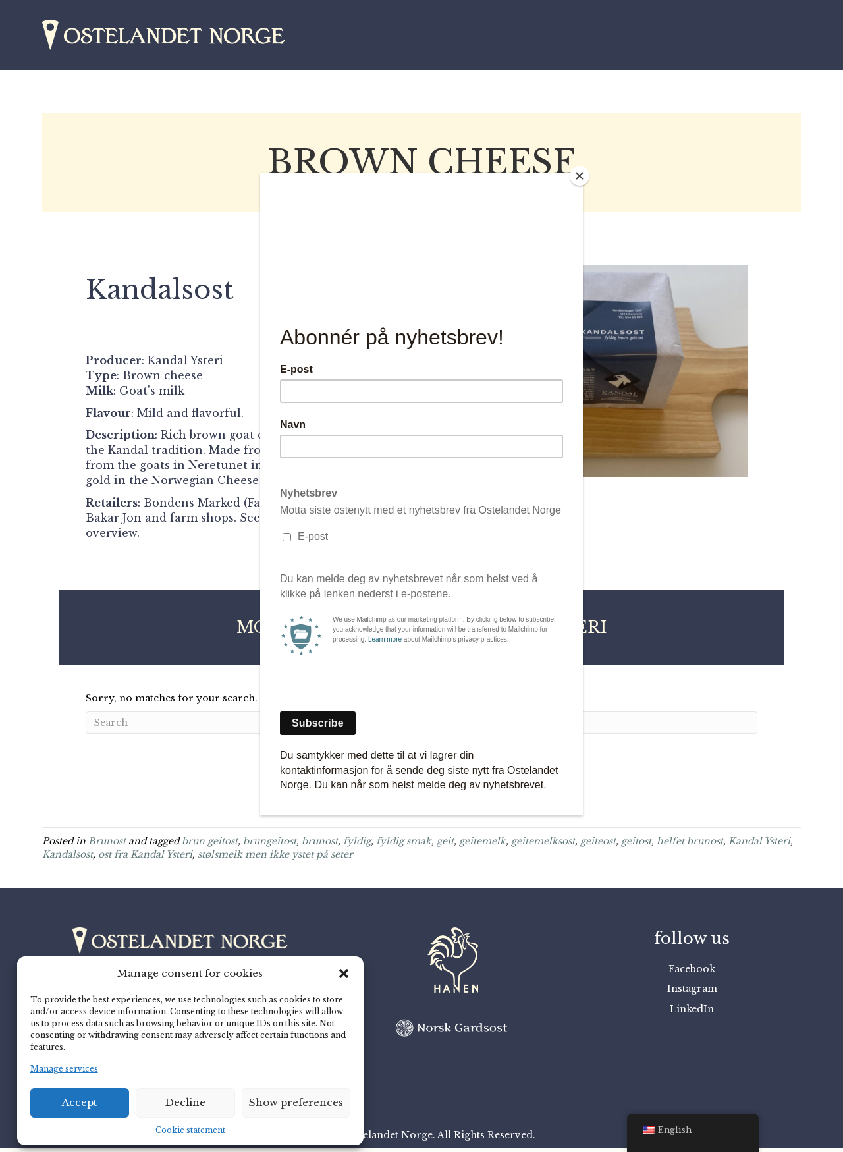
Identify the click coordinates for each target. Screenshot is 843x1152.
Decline (185, 1102)
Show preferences (296, 1102)
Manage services (64, 1069)
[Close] (579, 176)
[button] (343, 973)
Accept (79, 1102)
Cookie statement (190, 1130)
